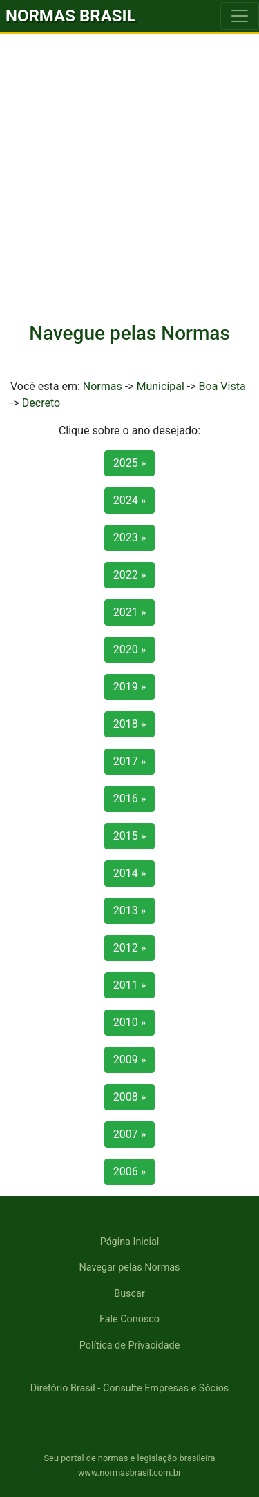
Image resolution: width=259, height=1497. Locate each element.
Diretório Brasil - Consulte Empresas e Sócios (129, 1388)
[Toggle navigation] (239, 16)
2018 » (129, 724)
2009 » (129, 1059)
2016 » (129, 798)
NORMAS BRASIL (71, 16)
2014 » (129, 873)
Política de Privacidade (129, 1345)
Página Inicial (129, 1242)
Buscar (129, 1294)
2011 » (129, 985)
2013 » (129, 910)
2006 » (129, 1171)
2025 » (129, 463)
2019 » (129, 686)
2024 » (129, 500)
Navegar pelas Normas (129, 1267)
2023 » (129, 537)
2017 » (129, 761)
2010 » (129, 1022)
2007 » (129, 1134)
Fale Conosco (129, 1319)
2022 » (129, 574)
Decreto (41, 402)
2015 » (129, 835)
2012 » (129, 947)
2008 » (129, 1096)
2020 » (129, 649)
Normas (102, 386)
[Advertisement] (129, 170)
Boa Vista (222, 386)
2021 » (129, 612)
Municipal (160, 386)
